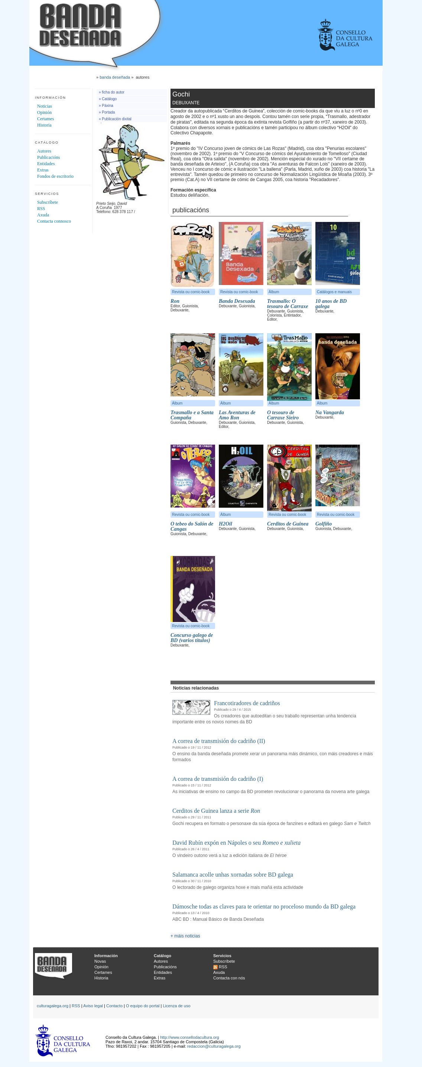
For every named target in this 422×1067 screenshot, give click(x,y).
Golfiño (323, 524)
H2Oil (225, 524)
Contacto (114, 1006)
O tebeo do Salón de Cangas (192, 526)
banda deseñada (115, 77)
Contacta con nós (229, 978)
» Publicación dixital (115, 119)
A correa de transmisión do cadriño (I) (217, 779)
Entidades (46, 163)
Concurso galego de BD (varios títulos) (192, 637)
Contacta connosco (54, 221)
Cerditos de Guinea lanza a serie (216, 811)
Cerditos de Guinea (287, 524)
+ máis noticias (185, 936)
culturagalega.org (52, 1006)
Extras (43, 170)
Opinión (44, 112)
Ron (175, 301)
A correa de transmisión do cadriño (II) (218, 741)
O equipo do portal (143, 1006)
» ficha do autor (111, 92)
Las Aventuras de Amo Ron (237, 415)
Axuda (43, 214)
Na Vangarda (329, 412)
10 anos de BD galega (331, 303)
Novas (100, 961)
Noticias (44, 106)
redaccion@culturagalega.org (214, 1046)
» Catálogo (108, 99)
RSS (41, 208)
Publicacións (48, 157)
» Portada (107, 112)
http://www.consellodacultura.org (189, 1037)
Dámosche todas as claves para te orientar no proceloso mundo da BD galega (264, 906)
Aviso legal (93, 1006)
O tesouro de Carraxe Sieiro (283, 415)
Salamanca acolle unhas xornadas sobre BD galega (232, 874)
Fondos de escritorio (55, 176)
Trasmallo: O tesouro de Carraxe (287, 303)
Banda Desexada (237, 301)
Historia (44, 125)
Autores (44, 151)
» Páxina (106, 106)
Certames (45, 118)
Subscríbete (47, 202)
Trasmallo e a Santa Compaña (192, 415)
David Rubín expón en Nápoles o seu (236, 842)
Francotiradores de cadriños (247, 703)
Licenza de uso (177, 1006)
